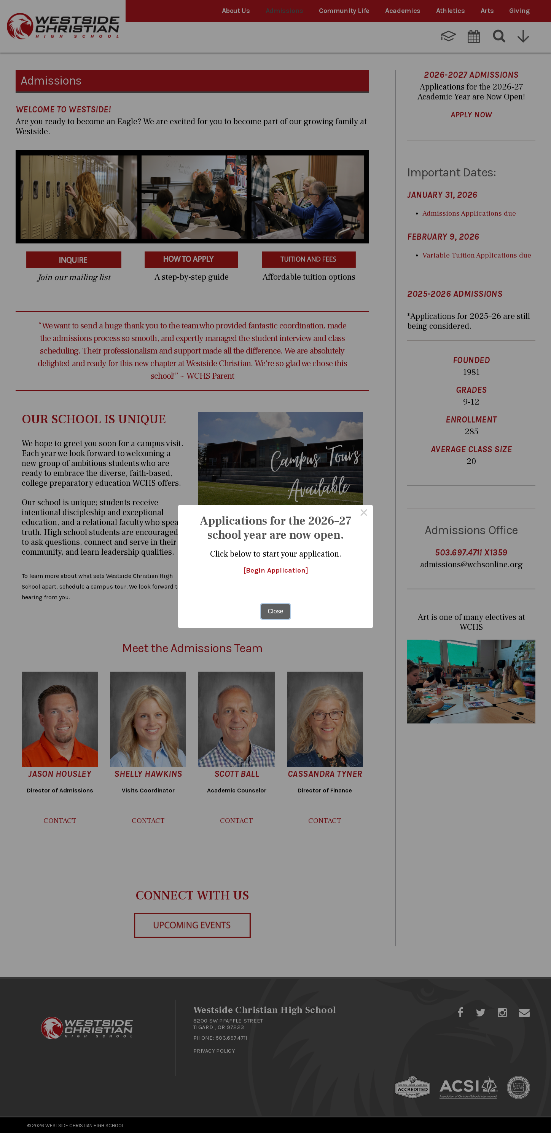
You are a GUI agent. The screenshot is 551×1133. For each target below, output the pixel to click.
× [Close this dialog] (363, 514)
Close (275, 611)
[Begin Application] (275, 571)
